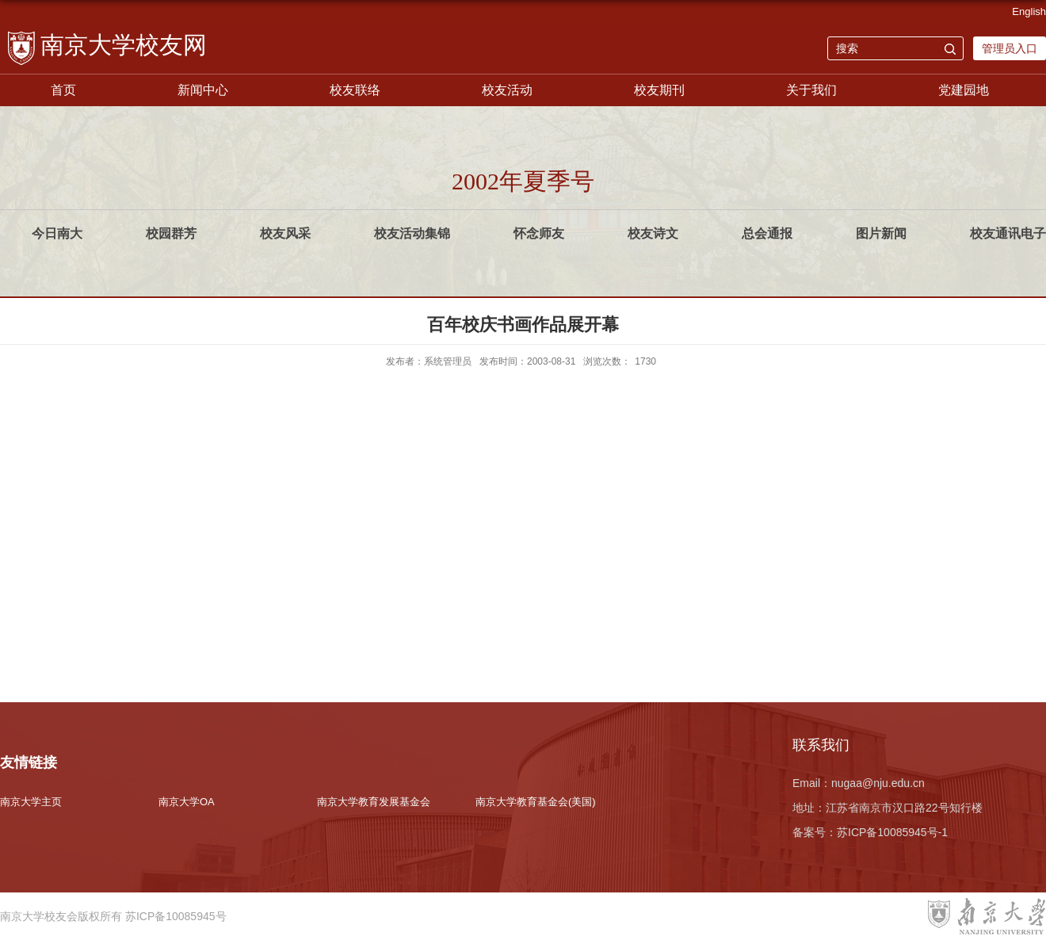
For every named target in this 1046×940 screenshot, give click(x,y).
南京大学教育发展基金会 (373, 802)
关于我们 (811, 90)
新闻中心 (203, 90)
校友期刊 (659, 90)
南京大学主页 (31, 802)
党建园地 (963, 90)
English (1029, 11)
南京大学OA (186, 802)
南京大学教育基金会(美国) (535, 802)
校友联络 (355, 90)
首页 (63, 90)
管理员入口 (1009, 48)
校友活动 (507, 90)
